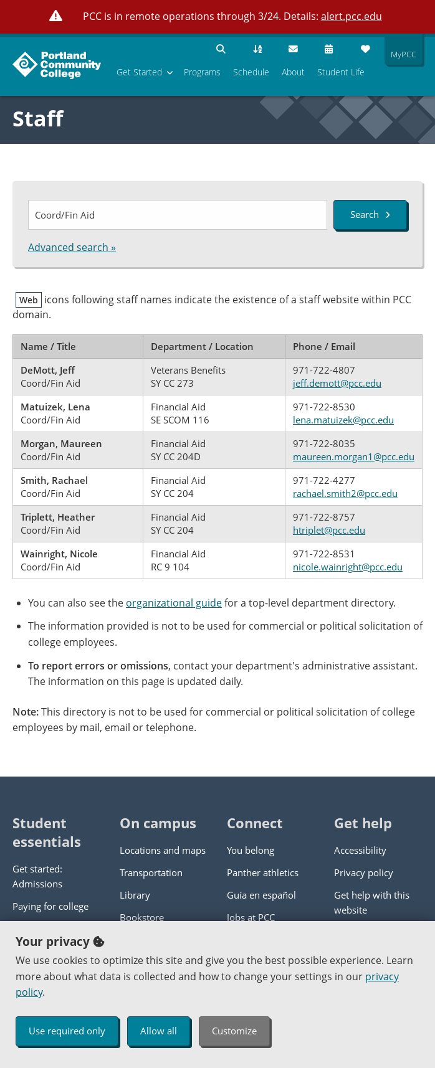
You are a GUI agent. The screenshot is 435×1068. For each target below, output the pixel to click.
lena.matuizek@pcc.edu (343, 419)
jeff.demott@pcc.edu (337, 383)
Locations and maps (163, 850)
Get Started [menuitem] (139, 72)
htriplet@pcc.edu (329, 530)
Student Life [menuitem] (341, 72)
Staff (37, 118)
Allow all (158, 1030)
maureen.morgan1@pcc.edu (353, 456)
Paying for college (50, 906)
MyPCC (400, 54)
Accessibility (360, 850)
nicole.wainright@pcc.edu (348, 566)
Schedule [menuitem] (251, 72)
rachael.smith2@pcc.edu (345, 493)
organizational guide (174, 603)
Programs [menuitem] (202, 72)
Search (370, 214)
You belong (250, 850)
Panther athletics (263, 872)
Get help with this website (371, 902)
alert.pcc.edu (351, 16)
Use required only (67, 1030)
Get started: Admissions (37, 876)
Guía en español (261, 895)
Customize (234, 1030)
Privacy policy (363, 872)
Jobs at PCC (251, 917)
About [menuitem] (293, 72)
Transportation (151, 872)
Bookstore (142, 917)
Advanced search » (72, 247)
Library (135, 895)
